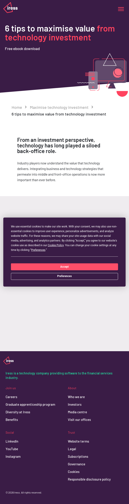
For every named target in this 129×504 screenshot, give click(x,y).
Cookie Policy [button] (56, 245)
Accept (64, 266)
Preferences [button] (38, 250)
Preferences (64, 276)
